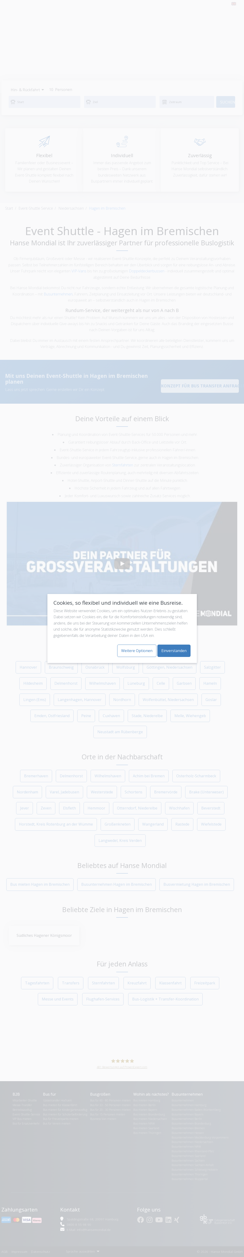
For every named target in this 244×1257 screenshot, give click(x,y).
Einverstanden (174, 650)
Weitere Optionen (136, 650)
